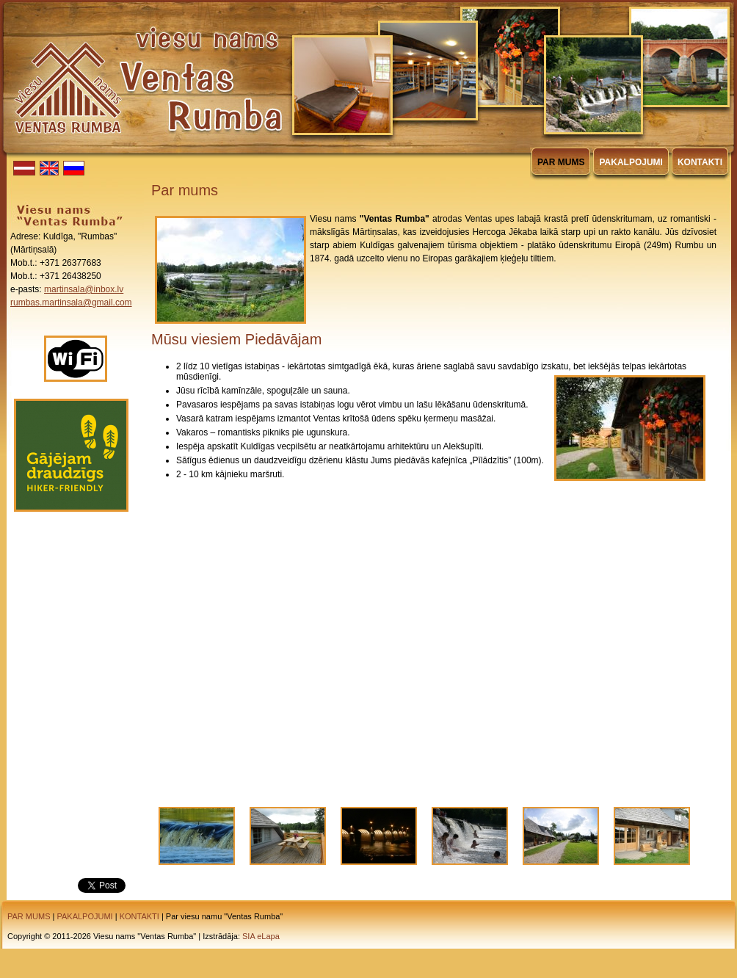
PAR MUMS (28, 916)
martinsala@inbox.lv (83, 289)
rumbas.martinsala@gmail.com (71, 302)
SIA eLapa (261, 936)
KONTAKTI (139, 916)
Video (433, 633)
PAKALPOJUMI (84, 916)
